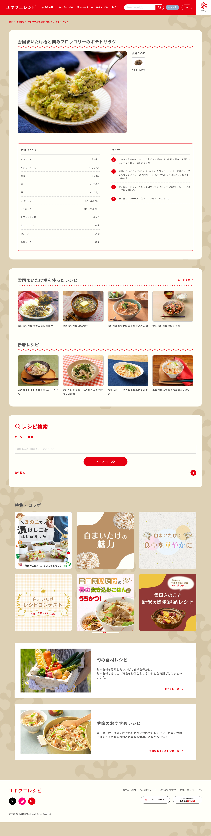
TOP (11, 22)
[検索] (159, 7)
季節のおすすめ (85, 7)
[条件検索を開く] (172, 7)
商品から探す (49, 7)
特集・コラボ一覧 (103, 642)
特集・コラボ (102, 7)
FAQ (114, 7)
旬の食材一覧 (171, 703)
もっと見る (184, 280)
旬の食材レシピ (66, 7)
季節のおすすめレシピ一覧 (164, 764)
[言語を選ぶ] (187, 7)
